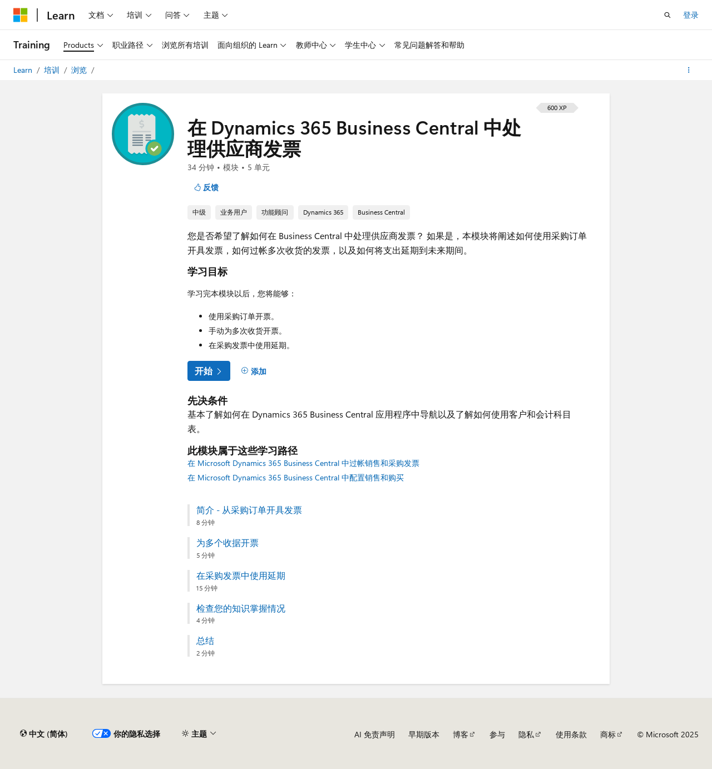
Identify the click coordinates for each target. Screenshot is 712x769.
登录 (691, 14)
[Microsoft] (20, 15)
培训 (53, 70)
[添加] (254, 371)
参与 (497, 734)
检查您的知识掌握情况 (240, 608)
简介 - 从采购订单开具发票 (249, 509)
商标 (608, 734)
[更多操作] (689, 70)
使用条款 (571, 734)
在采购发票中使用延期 (240, 575)
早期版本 (423, 734)
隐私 (526, 734)
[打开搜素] (667, 15)
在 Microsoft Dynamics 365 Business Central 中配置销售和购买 (295, 477)
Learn (23, 70)
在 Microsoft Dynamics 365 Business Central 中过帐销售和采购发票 (303, 463)
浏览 (80, 70)
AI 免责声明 (374, 734)
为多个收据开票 (227, 542)
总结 (205, 640)
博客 (460, 734)
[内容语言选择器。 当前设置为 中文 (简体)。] (44, 734)
